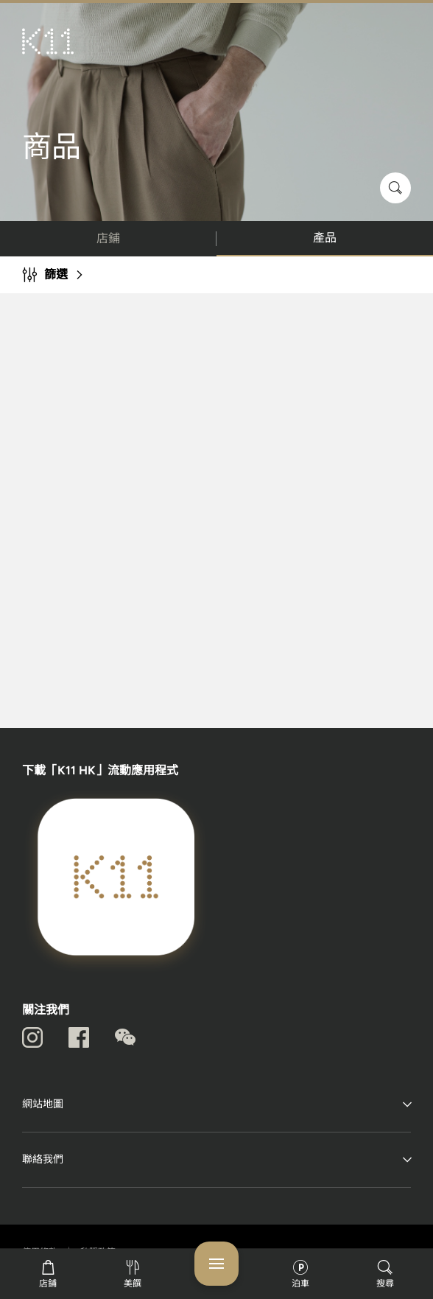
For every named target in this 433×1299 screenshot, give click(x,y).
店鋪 (108, 238)
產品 (325, 238)
